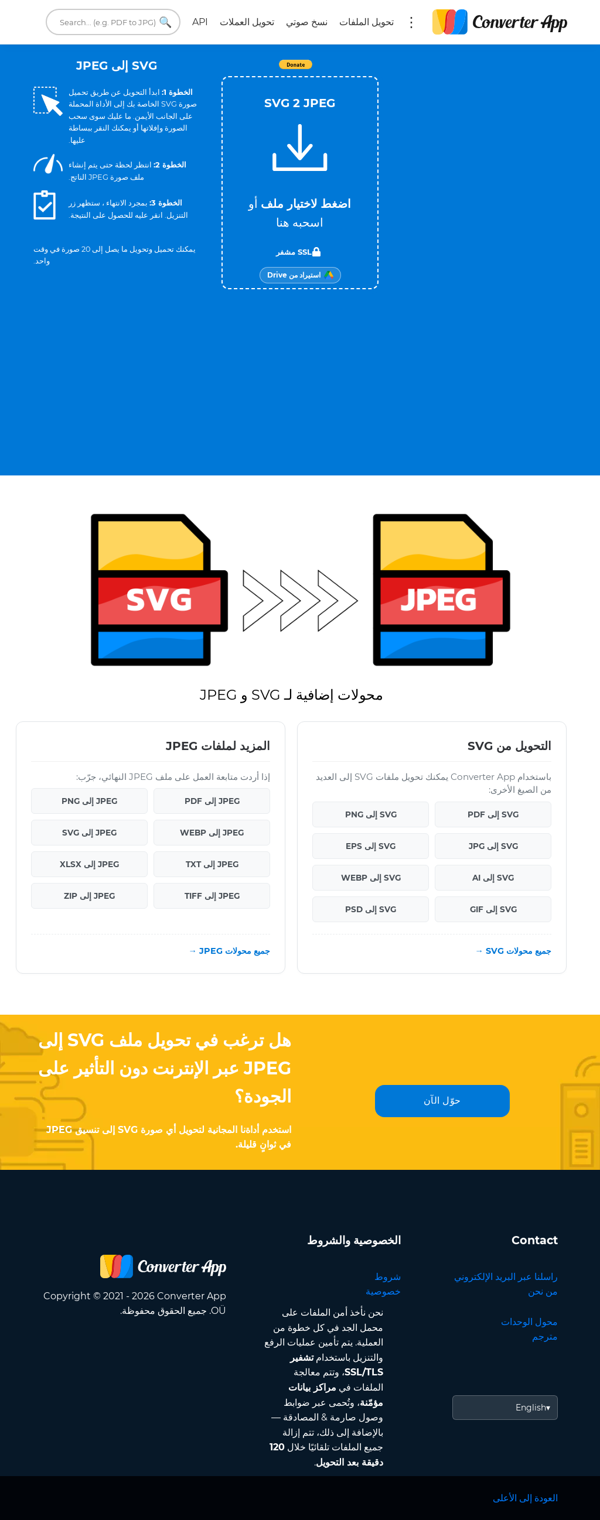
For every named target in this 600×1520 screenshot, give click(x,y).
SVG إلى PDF (493, 814)
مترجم (545, 1336)
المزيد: (411, 22)
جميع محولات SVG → (513, 951)
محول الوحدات (529, 1321)
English (531, 1407)
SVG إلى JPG (493, 846)
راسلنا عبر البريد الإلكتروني (506, 1276)
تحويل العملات (247, 22)
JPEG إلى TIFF (212, 896)
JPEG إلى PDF (212, 801)
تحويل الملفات (366, 22)
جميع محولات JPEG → (229, 951)
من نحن (543, 1291)
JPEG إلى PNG (89, 801)
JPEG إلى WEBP (212, 832)
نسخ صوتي (307, 22)
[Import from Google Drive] (300, 275)
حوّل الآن (442, 1100)
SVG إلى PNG (371, 814)
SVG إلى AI (493, 877)
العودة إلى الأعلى (525, 1498)
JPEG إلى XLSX (89, 864)
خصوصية (383, 1291)
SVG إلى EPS (371, 846)
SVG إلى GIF (493, 909)
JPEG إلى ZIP (89, 896)
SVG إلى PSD (370, 909)
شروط (387, 1276)
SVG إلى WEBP (371, 877)
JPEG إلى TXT (212, 864)
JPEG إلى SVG (89, 832)
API (200, 22)
